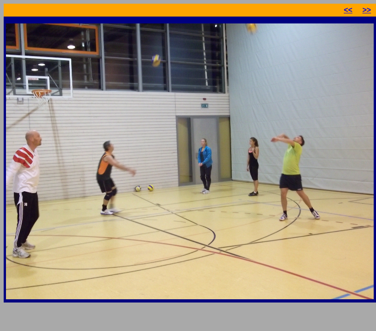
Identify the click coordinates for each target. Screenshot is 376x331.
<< (348, 10)
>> (366, 10)
